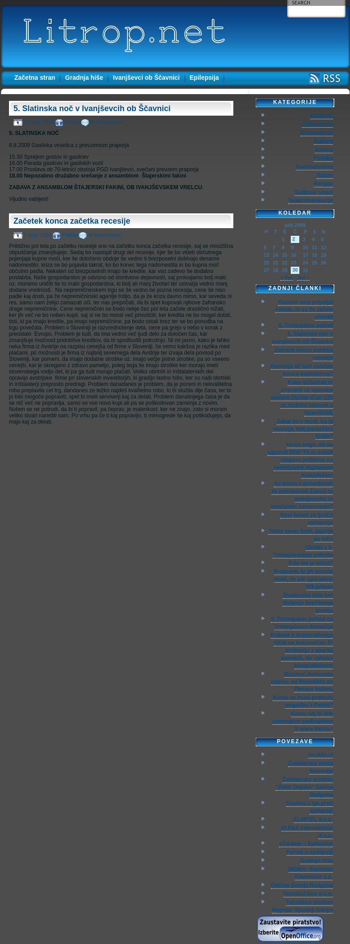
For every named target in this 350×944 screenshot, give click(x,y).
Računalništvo (314, 167)
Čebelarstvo (317, 124)
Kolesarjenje (317, 133)
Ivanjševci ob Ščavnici (146, 77)
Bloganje (321, 116)
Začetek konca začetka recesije (71, 221)
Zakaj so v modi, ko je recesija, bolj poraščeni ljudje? (303, 429)
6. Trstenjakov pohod (306, 325)
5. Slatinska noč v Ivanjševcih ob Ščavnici (92, 108)
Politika (70, 235)
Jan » (303, 277)
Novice (72, 122)
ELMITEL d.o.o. (313, 819)
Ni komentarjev (106, 122)
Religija (323, 184)
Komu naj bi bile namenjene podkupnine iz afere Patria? (302, 721)
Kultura (323, 141)
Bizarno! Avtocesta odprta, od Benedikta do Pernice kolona (302, 682)
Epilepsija (204, 77)
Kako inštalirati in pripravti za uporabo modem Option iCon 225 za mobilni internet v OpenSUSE (302, 397)
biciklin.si (320, 755)
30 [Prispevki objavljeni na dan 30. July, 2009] (295, 270)
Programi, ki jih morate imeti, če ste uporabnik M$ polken (303, 579)
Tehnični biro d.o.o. (308, 894)
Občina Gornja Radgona (302, 885)
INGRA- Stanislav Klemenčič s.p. (311, 873)
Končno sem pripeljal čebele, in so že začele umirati (304, 309)
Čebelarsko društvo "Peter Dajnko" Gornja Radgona (304, 787)
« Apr (286, 277)
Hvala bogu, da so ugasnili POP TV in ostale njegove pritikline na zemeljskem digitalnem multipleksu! (300, 460)
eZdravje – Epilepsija (306, 843)
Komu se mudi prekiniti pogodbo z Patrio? (303, 701)
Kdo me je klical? (311, 563)
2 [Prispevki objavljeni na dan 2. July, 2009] (293, 239)
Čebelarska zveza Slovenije (310, 767)
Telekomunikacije (310, 200)
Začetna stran (34, 77)
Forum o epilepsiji (310, 852)
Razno (325, 175)
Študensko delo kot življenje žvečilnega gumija (308, 603)
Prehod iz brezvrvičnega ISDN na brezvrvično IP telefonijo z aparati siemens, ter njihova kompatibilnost (302, 650)
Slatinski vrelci (314, 192)
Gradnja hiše (84, 77)
